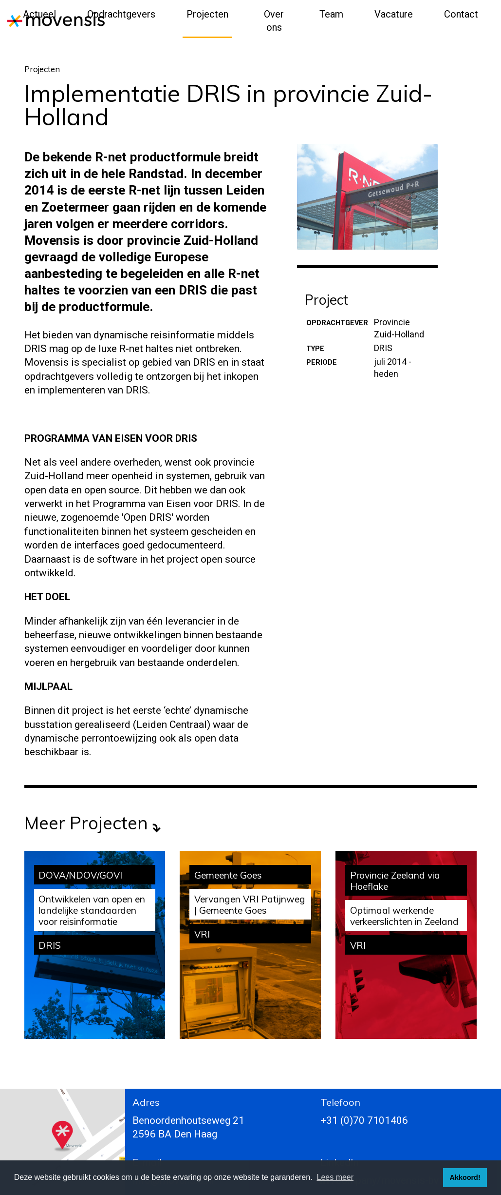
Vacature (393, 14)
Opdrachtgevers (121, 14)
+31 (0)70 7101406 (364, 1120)
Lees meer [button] (335, 1177)
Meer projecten (86, 823)
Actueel (39, 14)
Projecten (207, 14)
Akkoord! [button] (465, 1177)
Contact (461, 14)
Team (331, 14)
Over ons (274, 20)
